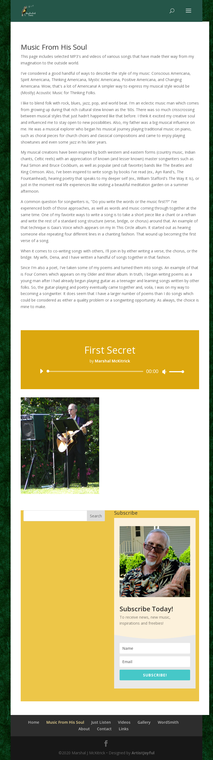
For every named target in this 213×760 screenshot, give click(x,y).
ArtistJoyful (143, 752)
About (84, 728)
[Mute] (164, 371)
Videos (124, 722)
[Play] (41, 371)
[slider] (96, 371)
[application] (110, 371)
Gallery (144, 722)
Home (33, 722)
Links (124, 728)
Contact (104, 728)
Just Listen (101, 722)
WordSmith (168, 722)
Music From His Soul (65, 722)
